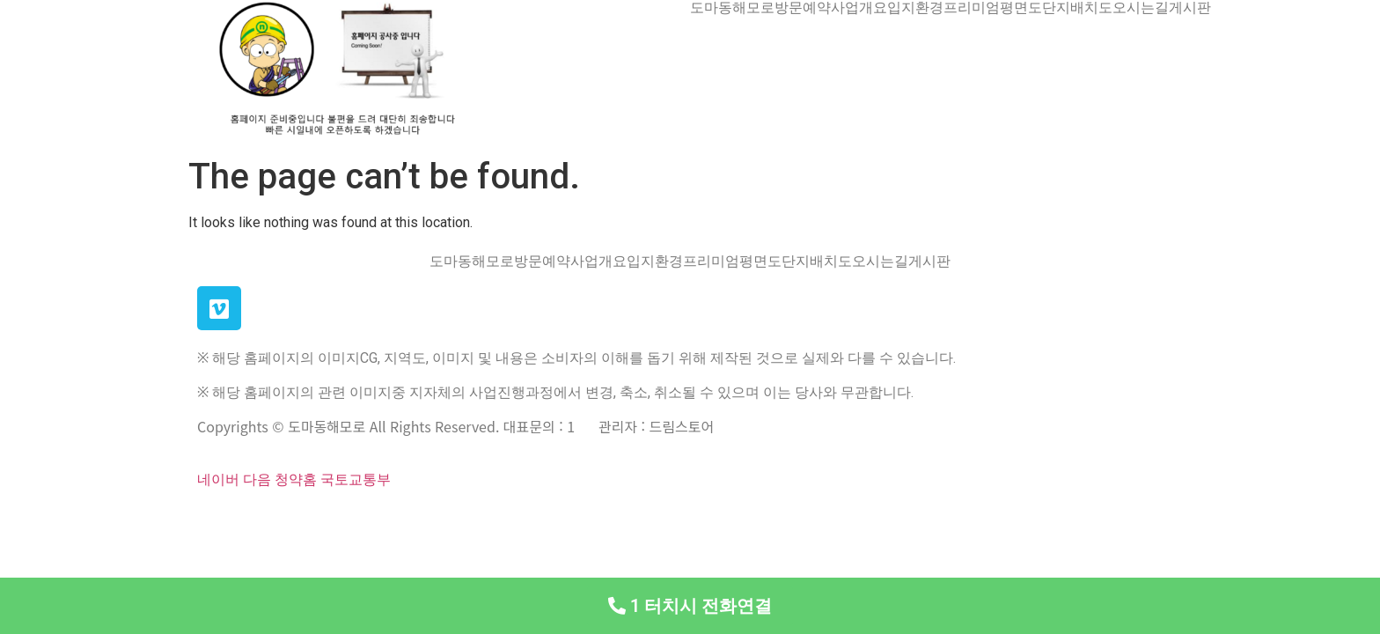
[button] (690, 605)
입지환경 (915, 8)
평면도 (1021, 8)
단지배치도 (1077, 8)
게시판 (1190, 8)
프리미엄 (971, 8)
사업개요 (859, 8)
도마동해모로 (732, 8)
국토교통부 (355, 479)
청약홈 (296, 479)
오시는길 (1140, 8)
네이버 (218, 479)
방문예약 (802, 8)
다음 (257, 479)
